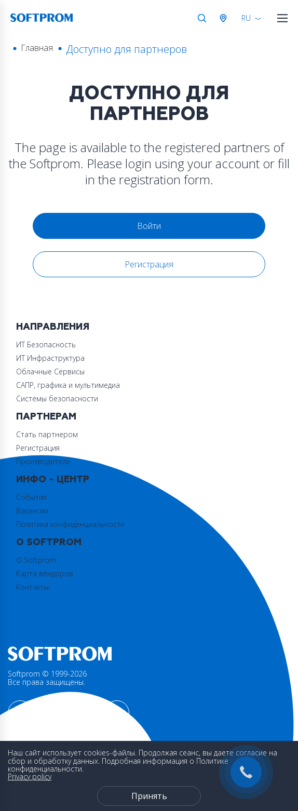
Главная (37, 47)
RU (246, 18)
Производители (43, 461)
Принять (149, 796)
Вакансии (32, 511)
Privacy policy (29, 776)
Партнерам (46, 417)
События (31, 497)
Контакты (32, 587)
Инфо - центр (52, 479)
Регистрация (149, 264)
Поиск (202, 18)
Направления (52, 327)
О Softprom (49, 542)
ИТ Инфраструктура (50, 358)
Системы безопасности (57, 398)
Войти (149, 226)
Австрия (225, 18)
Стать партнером (47, 434)
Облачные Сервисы (50, 371)
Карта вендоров (44, 573)
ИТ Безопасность (46, 344)
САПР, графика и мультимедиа (68, 385)
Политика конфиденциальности (70, 524)
